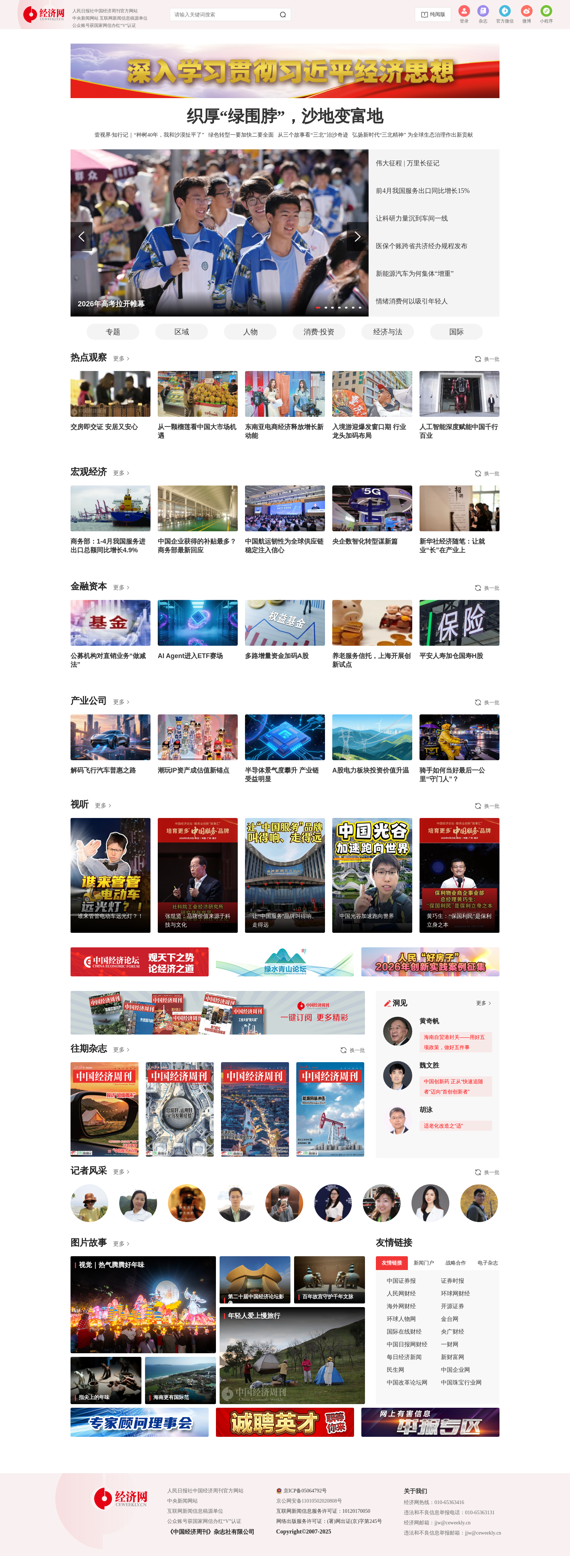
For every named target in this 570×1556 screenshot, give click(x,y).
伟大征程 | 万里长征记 (407, 163)
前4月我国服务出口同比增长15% (423, 190)
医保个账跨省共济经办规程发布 (421, 246)
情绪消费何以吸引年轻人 (412, 301)
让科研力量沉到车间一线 (412, 218)
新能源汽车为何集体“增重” (415, 273)
